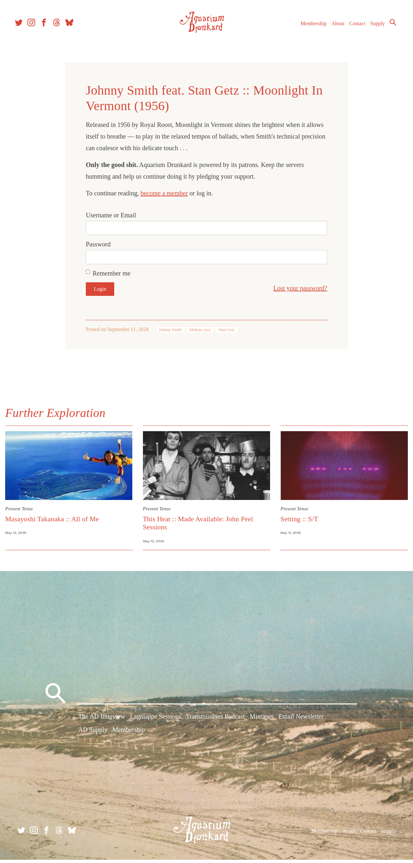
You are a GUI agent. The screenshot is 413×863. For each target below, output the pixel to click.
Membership (308, 28)
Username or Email (111, 215)
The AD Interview (101, 721)
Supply (372, 28)
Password (98, 244)
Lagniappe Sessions (155, 721)
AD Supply (92, 735)
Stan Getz (226, 330)
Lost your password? (300, 288)
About (332, 28)
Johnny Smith (170, 330)
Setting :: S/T (298, 517)
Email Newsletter (300, 721)
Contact (352, 28)
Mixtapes (262, 721)
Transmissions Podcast (215, 721)
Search (387, 27)
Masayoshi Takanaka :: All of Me (57, 517)
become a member (164, 193)
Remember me (111, 273)
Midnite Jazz (200, 330)
